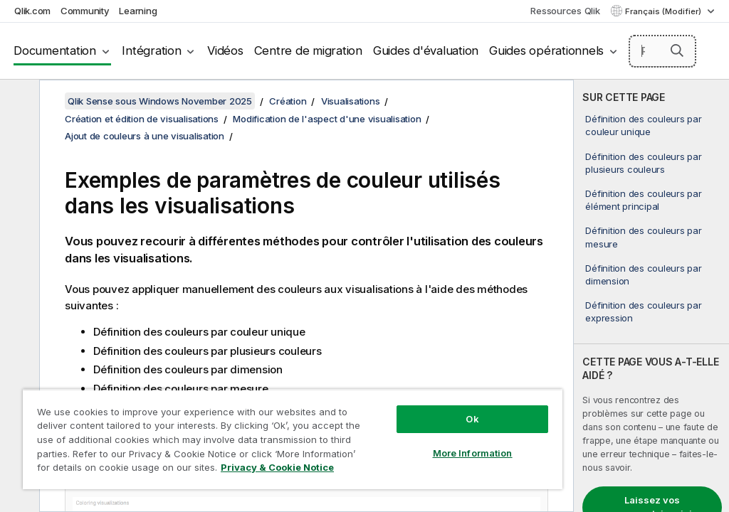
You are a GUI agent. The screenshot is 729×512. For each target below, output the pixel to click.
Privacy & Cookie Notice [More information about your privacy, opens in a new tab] (277, 467)
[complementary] (651, 296)
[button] (677, 50)
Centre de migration (308, 50)
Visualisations (350, 101)
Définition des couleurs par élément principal (643, 200)
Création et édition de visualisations (142, 118)
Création (287, 101)
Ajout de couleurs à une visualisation (144, 136)
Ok (472, 419)
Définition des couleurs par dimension (643, 274)
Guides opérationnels (546, 50)
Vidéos (225, 50)
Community (85, 10)
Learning (138, 10)
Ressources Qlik (564, 10)
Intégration (151, 50)
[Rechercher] (663, 51)
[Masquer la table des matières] (17, 101)
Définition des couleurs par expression (643, 311)
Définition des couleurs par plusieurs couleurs (643, 163)
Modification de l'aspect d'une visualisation (327, 118)
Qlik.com (32, 10)
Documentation (55, 50)
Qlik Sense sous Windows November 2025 (160, 101)
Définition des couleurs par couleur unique (643, 125)
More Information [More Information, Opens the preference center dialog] (473, 453)
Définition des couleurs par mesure (643, 237)
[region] (292, 439)
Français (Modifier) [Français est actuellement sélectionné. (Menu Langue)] (664, 11)
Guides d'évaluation (425, 50)
